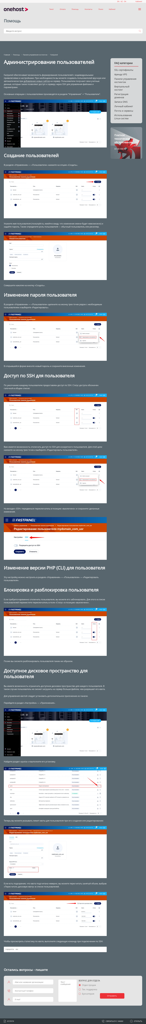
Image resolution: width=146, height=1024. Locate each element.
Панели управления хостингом (125, 80)
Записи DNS (121, 101)
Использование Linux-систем (123, 117)
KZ (122, 1)
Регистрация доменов (121, 96)
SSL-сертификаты (123, 69)
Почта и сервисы (123, 110)
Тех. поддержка (89, 989)
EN (118, 1)
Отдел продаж (89, 985)
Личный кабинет (123, 106)
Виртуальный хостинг (121, 88)
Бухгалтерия (88, 993)
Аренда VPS (120, 74)
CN (125, 1)
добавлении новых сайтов (37, 81)
